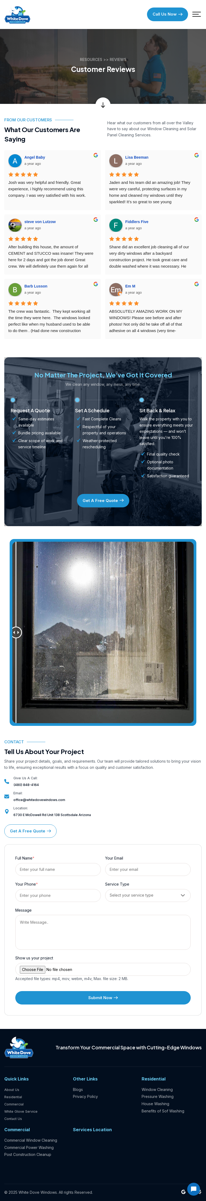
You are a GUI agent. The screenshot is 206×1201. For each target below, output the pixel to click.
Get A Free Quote (103, 501)
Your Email (114, 859)
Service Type (117, 885)
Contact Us (14, 1118)
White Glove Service (22, 1111)
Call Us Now (167, 14)
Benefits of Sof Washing (163, 1111)
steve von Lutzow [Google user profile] (40, 223)
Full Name (24, 859)
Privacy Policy (85, 1097)
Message (23, 911)
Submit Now (103, 998)
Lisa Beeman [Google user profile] (136, 159)
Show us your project (34, 959)
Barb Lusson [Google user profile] (35, 287)
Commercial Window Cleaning (30, 1140)
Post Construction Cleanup (27, 1154)
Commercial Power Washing (29, 1147)
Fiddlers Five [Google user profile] (136, 223)
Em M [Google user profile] (130, 287)
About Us (12, 1090)
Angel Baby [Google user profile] (34, 159)
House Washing (155, 1104)
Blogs (78, 1090)
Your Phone (26, 885)
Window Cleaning (157, 1090)
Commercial (14, 1104)
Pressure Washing (158, 1097)
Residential (14, 1097)
